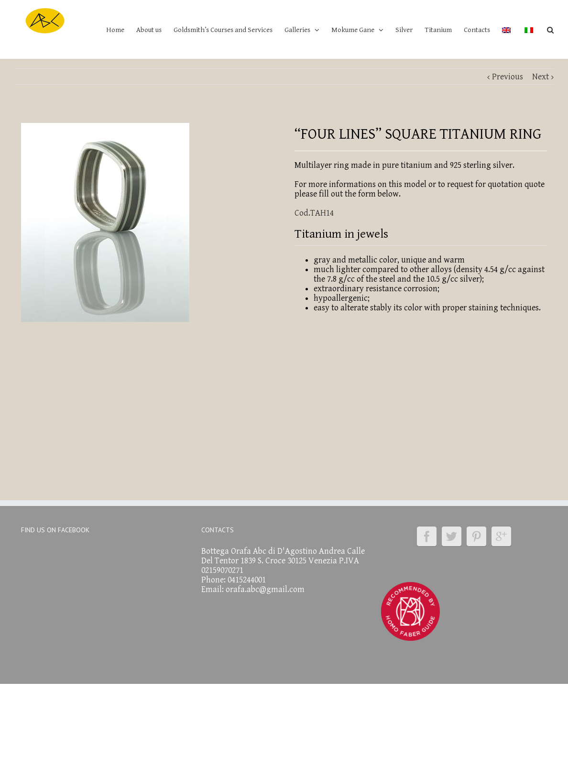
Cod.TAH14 (314, 213)
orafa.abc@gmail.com (265, 589)
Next (540, 77)
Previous (507, 77)
